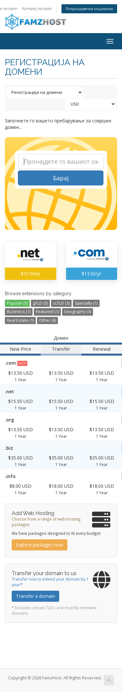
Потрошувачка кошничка (89, 8)
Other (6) (47, 320)
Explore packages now (39, 545)
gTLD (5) (40, 303)
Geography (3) (77, 311)
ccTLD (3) (61, 303)
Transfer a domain (35, 596)
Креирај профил (37, 8)
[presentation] (61, 206)
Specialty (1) (86, 303)
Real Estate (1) (20, 320)
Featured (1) (47, 311)
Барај (61, 178)
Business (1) (19, 311)
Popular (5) (17, 303)
